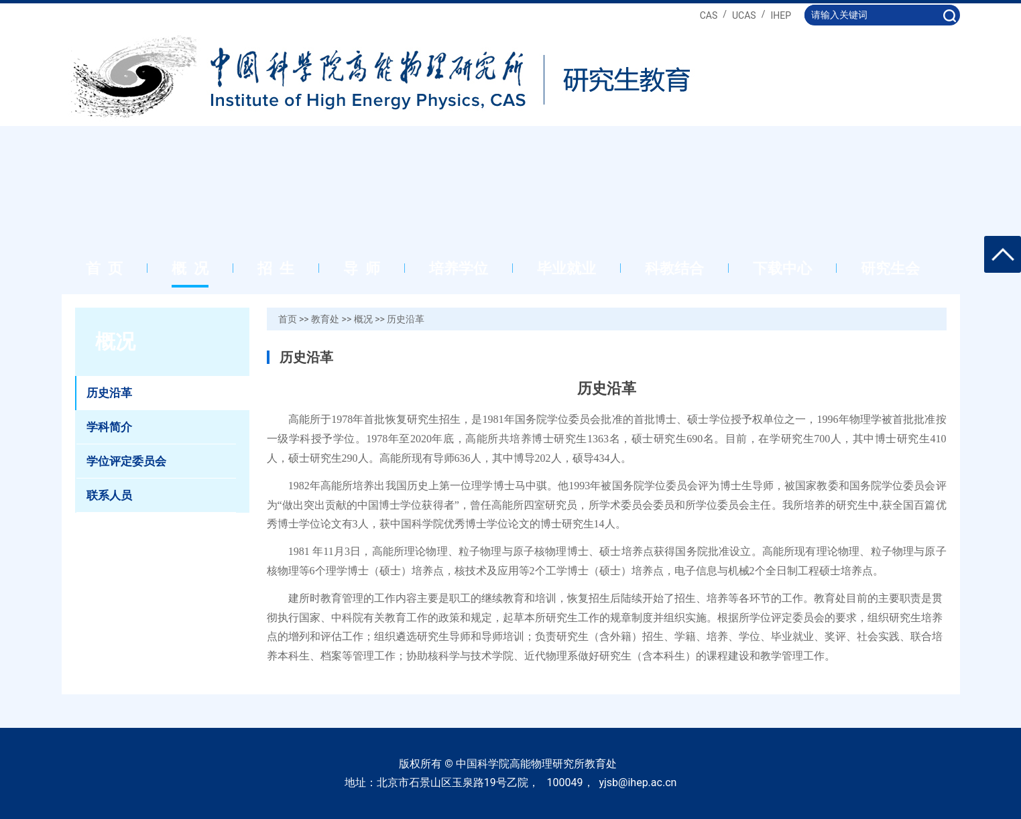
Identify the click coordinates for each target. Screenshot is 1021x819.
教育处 (325, 319)
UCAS (744, 15)
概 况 (190, 268)
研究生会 (890, 268)
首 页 (104, 268)
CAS (709, 15)
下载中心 (782, 268)
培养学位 (458, 268)
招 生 (275, 268)
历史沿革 (405, 319)
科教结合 (674, 268)
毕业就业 (566, 268)
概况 (363, 319)
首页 (287, 319)
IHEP (780, 15)
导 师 (361, 268)
